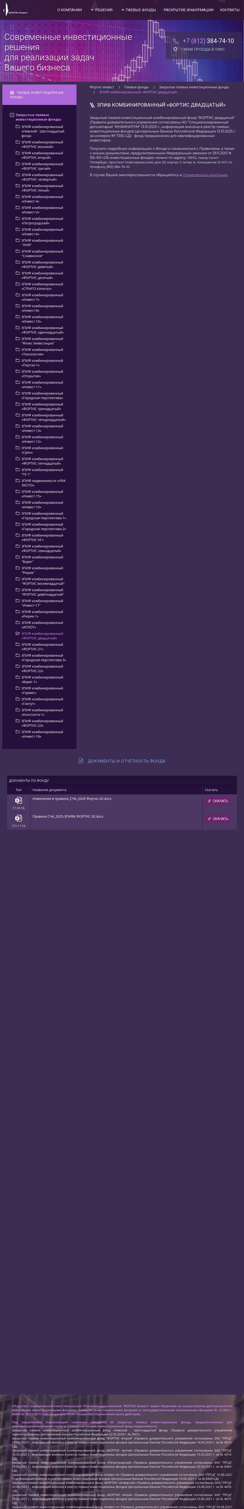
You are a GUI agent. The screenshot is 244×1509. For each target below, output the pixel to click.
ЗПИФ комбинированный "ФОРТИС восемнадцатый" (43, 581)
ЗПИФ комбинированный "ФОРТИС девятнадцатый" (42, 592)
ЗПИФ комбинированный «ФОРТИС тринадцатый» (42, 406)
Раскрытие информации (189, 10)
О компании (69, 10)
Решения (103, 10)
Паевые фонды (141, 10)
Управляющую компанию (205, 175)
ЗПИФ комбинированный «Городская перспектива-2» (43, 526)
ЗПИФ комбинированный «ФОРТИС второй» (42, 155)
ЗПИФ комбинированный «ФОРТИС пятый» (42, 188)
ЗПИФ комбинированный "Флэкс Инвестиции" (42, 340)
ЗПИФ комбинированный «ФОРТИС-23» (42, 723)
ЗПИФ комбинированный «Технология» (42, 351)
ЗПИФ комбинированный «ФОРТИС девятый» (42, 264)
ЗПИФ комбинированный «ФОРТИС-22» (42, 668)
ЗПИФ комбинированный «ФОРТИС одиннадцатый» (42, 330)
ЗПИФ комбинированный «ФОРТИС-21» (42, 646)
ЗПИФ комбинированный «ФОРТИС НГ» (42, 537)
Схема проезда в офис (199, 49)
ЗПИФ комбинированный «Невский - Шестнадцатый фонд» (42, 131)
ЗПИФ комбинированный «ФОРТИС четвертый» (42, 177)
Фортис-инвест (102, 87)
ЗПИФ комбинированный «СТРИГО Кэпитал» (42, 286)
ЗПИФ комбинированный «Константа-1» (42, 712)
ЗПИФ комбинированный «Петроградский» (42, 220)
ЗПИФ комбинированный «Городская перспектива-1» (43, 515)
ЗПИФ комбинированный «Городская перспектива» (42, 395)
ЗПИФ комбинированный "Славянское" (42, 253)
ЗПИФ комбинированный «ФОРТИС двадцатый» (42, 635)
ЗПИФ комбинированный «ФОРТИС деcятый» (42, 275)
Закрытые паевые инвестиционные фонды (38, 117)
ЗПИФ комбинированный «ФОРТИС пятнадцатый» (42, 461)
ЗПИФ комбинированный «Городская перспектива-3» (43, 657)
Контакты (230, 10)
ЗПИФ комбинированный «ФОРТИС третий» (42, 166)
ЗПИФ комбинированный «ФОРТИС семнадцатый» (42, 548)
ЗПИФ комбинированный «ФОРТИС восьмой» (42, 144)
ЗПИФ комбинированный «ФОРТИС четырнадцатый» (43, 417)
